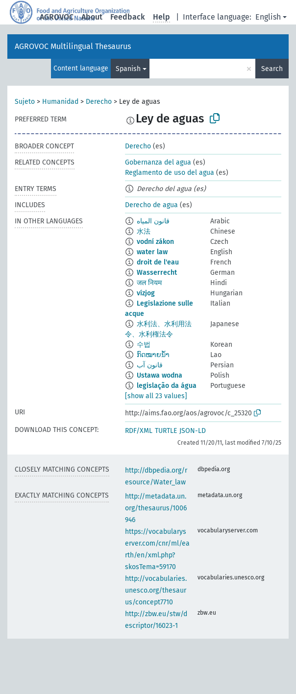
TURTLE (166, 431)
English (268, 17)
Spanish (128, 69)
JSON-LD (192, 431)
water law (152, 252)
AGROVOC (57, 17)
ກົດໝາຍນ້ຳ (153, 355)
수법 (143, 344)
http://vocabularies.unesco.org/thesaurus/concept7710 (156, 590)
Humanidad (60, 101)
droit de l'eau (158, 262)
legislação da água (167, 386)
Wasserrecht (157, 272)
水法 (143, 231)
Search (272, 69)
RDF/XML (138, 431)
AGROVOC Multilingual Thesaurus (73, 46)
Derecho (99, 101)
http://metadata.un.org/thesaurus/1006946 (156, 508)
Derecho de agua (151, 205)
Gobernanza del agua (158, 162)
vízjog (146, 293)
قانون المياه (153, 221)
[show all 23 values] (156, 396)
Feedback (127, 17)
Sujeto (25, 101)
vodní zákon (155, 242)
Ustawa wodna (159, 375)
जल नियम (149, 283)
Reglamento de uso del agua (169, 172)
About (91, 17)
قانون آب (150, 365)
